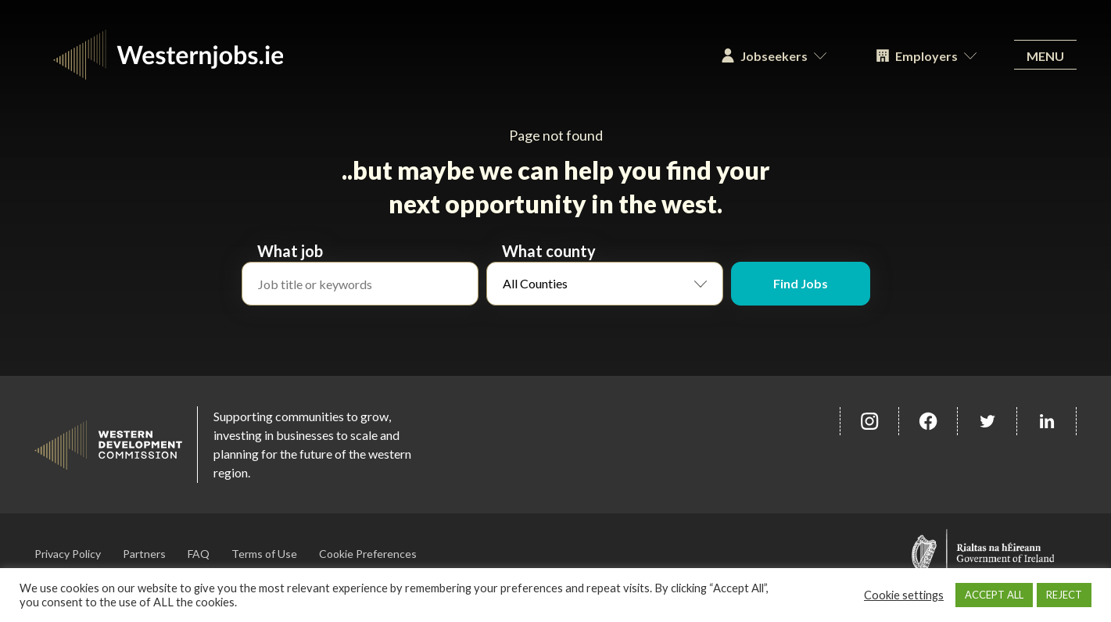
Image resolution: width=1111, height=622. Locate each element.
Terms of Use (264, 553)
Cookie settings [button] (904, 595)
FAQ (199, 553)
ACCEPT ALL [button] (994, 594)
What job (290, 250)
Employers (926, 55)
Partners (144, 553)
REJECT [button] (1064, 594)
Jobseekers (774, 55)
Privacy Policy (67, 553)
